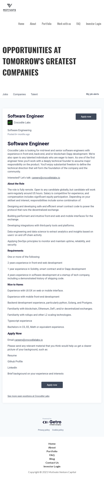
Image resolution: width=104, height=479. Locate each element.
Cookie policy (58, 430)
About (33, 24)
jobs (5, 94)
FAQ (78, 24)
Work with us (64, 24)
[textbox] (52, 258)
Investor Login (93, 24)
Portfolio (46, 24)
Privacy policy (44, 430)
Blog (52, 458)
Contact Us (52, 462)
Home (21, 24)
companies (19, 94)
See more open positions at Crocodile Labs (28, 396)
